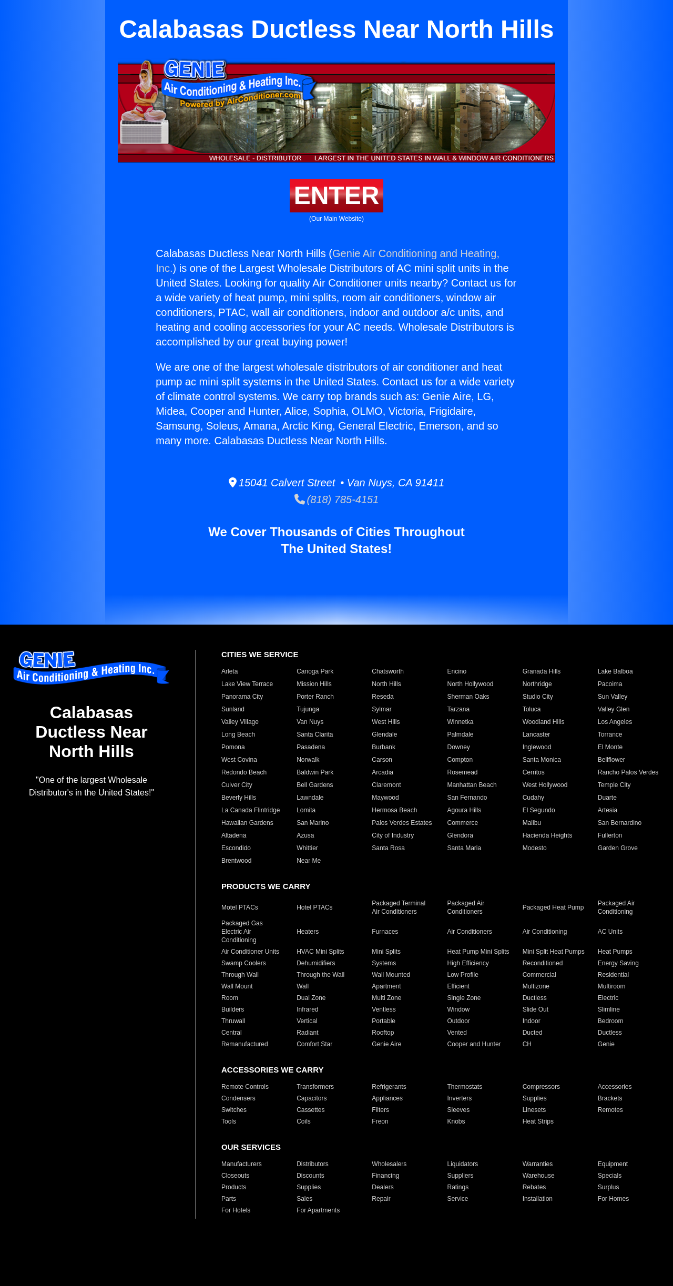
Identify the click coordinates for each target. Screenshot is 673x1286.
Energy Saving (618, 963)
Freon (380, 1121)
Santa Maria (464, 848)
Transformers (315, 1086)
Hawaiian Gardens (247, 822)
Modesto (535, 848)
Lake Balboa (615, 671)
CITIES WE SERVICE (259, 654)
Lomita (306, 810)
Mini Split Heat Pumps (554, 951)
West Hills (386, 722)
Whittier (307, 848)
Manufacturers (241, 1164)
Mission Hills (314, 684)
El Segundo (539, 810)
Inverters (459, 1098)
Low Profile (462, 974)
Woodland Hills (544, 722)
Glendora (460, 835)
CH (527, 1044)
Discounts (310, 1175)
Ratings (457, 1187)
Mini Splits (386, 951)
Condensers (238, 1098)
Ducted (533, 1032)
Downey (458, 747)
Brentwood (236, 860)
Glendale (384, 734)
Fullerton (610, 835)
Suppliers (460, 1175)
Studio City (538, 696)
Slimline (609, 1009)
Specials (609, 1175)
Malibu (532, 822)
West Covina (239, 759)
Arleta (229, 671)
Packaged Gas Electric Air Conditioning (242, 932)
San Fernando (467, 797)
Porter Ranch (315, 696)
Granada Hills (542, 671)
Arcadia (382, 772)
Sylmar (381, 709)
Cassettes (310, 1110)
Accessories (615, 1086)
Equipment (613, 1164)
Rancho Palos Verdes (628, 772)
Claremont (386, 785)
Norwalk (308, 759)
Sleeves (458, 1110)
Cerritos (534, 772)
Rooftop (383, 1032)
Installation (538, 1198)
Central (231, 1032)
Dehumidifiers (316, 963)
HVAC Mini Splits (320, 951)
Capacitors (312, 1098)
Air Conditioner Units (250, 951)
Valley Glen (613, 709)
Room (229, 998)
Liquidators (462, 1164)
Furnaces (385, 931)
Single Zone (464, 998)
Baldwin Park (315, 772)
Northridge (537, 684)
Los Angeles (615, 722)
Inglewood (537, 747)
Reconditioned (543, 963)
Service (457, 1198)
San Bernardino (619, 822)
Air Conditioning (545, 931)
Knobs (456, 1121)
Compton (460, 759)
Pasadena (311, 747)
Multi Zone (386, 998)
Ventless (383, 1009)
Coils (304, 1121)
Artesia (607, 810)
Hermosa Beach (394, 810)
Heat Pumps (615, 951)
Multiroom (612, 986)
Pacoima (610, 684)
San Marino (313, 822)
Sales (304, 1198)
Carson (382, 759)
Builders (232, 1009)
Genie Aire (386, 1044)
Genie (606, 1044)
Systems (384, 963)
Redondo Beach (244, 772)
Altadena (233, 835)
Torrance (610, 734)
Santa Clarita (315, 734)
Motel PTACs (239, 907)
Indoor (532, 1021)
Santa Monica (542, 759)
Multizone (536, 986)
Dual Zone (311, 998)
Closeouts (235, 1175)
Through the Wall (320, 974)
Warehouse (539, 1175)
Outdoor (458, 1021)
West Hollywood (545, 785)
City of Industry (393, 835)
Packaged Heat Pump (553, 907)
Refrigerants (389, 1086)
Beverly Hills (238, 797)
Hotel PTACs (314, 907)
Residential (613, 974)
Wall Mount (237, 986)
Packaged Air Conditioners (465, 907)
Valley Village (240, 722)
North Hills (386, 684)
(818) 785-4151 (336, 499)
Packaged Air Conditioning (616, 907)
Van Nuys (310, 722)
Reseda (382, 696)
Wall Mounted (391, 974)
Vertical (307, 1021)
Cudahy (533, 797)
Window (458, 1009)
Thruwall (233, 1021)
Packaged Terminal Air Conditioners (398, 907)
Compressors (541, 1086)
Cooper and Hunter (474, 1044)
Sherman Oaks (468, 696)
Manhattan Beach (471, 785)
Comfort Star (314, 1044)
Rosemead (462, 772)
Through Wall (240, 974)
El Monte (610, 747)
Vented (456, 1032)
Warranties (538, 1164)
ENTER (337, 195)
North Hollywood (470, 684)
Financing (385, 1175)
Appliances (387, 1098)
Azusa (305, 835)
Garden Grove (618, 848)
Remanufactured (244, 1044)
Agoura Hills (464, 810)
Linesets (534, 1110)
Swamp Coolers (243, 963)
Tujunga (308, 709)
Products (233, 1187)
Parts (228, 1198)
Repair (381, 1198)
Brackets (610, 1098)
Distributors (313, 1164)
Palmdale (460, 734)
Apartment (386, 986)
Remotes (610, 1110)
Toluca (532, 709)
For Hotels (235, 1210)
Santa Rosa (388, 848)
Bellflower (611, 759)
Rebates (534, 1187)
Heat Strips (538, 1121)
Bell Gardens (315, 785)
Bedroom (611, 1021)
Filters (380, 1110)
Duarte (607, 797)
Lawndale (310, 797)
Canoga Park (315, 671)
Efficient (458, 986)
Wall (303, 986)
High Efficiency (467, 963)
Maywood (385, 797)
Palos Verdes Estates (402, 822)
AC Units (610, 931)
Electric (608, 998)
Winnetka (460, 722)
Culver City (236, 785)
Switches (234, 1110)
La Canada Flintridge (250, 810)
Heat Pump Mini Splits (478, 951)
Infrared (307, 1009)
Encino (456, 671)
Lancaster (536, 734)
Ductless (535, 998)
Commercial (539, 974)
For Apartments (318, 1210)
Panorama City (242, 696)
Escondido (236, 848)
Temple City (614, 785)
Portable (383, 1021)
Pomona (233, 747)
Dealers (382, 1187)
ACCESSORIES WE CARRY (272, 1069)
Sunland (232, 709)
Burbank (383, 747)
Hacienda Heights (548, 835)
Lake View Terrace (247, 684)
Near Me (309, 860)
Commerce (462, 822)
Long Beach (238, 734)
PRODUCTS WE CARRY (265, 886)
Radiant (307, 1032)
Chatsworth (388, 671)
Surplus (608, 1187)
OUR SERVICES (251, 1146)
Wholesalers (389, 1164)
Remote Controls (245, 1086)
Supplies (535, 1098)
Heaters (308, 931)
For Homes (613, 1198)
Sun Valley (612, 696)
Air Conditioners (469, 931)
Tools (228, 1121)
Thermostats (464, 1086)
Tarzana (458, 709)
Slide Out (535, 1009)
